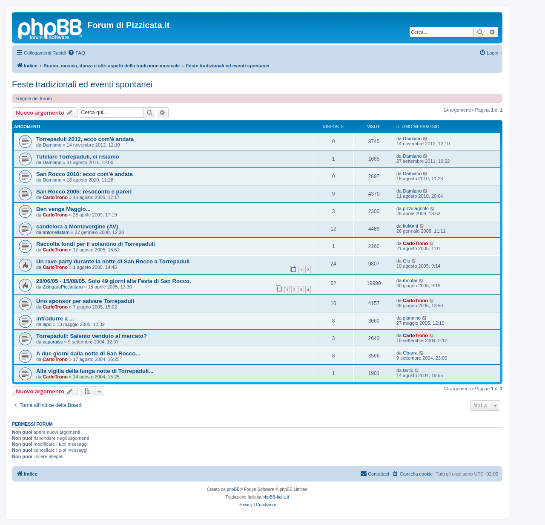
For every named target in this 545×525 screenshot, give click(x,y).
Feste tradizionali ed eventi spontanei (82, 84)
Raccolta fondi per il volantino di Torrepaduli (95, 244)
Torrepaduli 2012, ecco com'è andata (85, 139)
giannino (412, 317)
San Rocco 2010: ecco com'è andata (84, 174)
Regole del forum (34, 98)
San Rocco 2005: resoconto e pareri (84, 191)
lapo (47, 324)
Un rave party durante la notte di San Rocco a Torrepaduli (112, 261)
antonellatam (56, 232)
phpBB (233, 489)
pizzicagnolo (416, 208)
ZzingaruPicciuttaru (63, 286)
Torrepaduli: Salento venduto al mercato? (91, 336)
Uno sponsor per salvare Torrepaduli (85, 301)
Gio (406, 260)
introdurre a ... (55, 318)
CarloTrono (55, 197)
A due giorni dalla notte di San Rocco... (88, 353)
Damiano (52, 144)
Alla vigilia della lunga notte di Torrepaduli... (94, 371)
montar (410, 280)
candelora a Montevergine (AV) (77, 226)
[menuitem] (76, 53)
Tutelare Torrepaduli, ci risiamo (77, 156)
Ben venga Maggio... (63, 209)
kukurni (410, 225)
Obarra (410, 352)
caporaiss (53, 341)
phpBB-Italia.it (276, 497)
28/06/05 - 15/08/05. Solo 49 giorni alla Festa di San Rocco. (113, 281)
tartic (408, 370)
